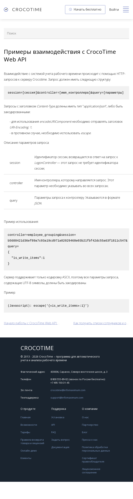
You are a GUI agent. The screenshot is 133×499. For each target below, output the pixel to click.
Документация (60, 447)
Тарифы (25, 432)
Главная (26, 417)
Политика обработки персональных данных (96, 448)
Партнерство (90, 424)
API (53, 424)
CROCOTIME (37, 348)
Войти (114, 9)
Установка (57, 417)
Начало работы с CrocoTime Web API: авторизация (32, 323)
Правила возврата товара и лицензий (32, 441)
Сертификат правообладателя (93, 459)
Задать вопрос (60, 439)
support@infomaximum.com (66, 397)
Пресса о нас (89, 439)
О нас (85, 417)
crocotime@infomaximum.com (67, 390)
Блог (84, 432)
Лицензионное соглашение (91, 470)
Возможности (29, 424)
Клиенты (26, 458)
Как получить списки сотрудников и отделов (101, 323)
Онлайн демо (29, 450)
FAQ (53, 432)
